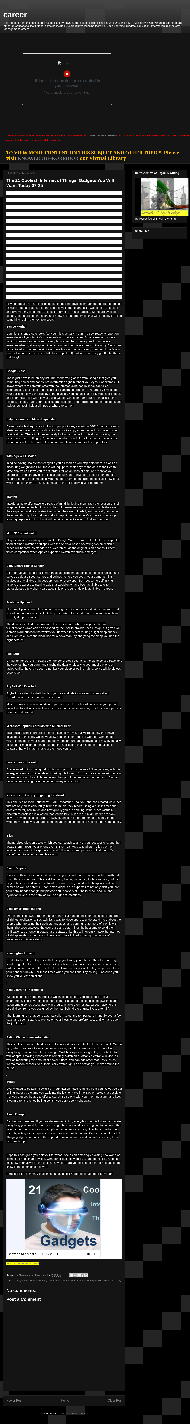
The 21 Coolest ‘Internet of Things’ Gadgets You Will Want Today (84, 1280)
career (15, 14)
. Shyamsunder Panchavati (30, 1280)
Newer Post (14, 1400)
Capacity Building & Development (103, 135)
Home (65, 1400)
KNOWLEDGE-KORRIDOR (48, 158)
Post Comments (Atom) (72, 1413)
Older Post (115, 1400)
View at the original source (22, 1263)
